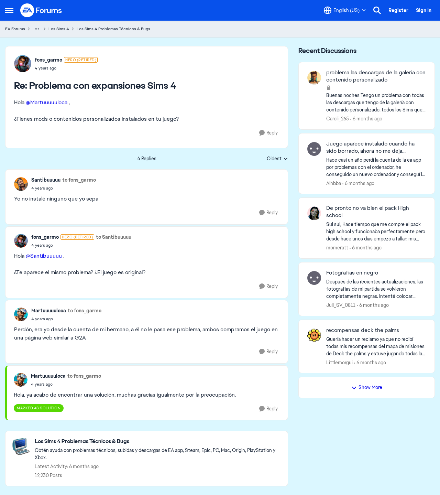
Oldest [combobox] (277, 158)
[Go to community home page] (41, 10)
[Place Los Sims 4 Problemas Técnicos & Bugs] (158, 441)
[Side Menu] (9, 10)
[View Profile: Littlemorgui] (314, 335)
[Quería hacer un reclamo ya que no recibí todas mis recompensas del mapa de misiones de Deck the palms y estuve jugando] (376, 346)
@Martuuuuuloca (46, 102)
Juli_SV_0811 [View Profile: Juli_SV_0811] (340, 305)
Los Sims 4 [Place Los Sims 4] (58, 29)
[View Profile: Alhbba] (314, 149)
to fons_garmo (79, 180)
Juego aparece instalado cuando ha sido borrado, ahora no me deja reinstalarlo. (370, 147)
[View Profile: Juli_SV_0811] (314, 278)
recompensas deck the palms (362, 330)
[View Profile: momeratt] (314, 213)
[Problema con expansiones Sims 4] (66, 68)
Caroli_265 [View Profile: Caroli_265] (337, 119)
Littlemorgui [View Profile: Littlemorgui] (339, 362)
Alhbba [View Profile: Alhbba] (333, 183)
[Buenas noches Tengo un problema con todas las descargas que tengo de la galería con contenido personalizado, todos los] (376, 103)
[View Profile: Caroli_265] (314, 78)
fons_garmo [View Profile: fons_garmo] (48, 60)
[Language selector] (345, 10)
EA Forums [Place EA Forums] (15, 29)
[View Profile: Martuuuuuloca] (21, 314)
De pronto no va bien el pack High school (367, 212)
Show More (366, 387)
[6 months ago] (366, 118)
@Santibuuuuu (44, 255)
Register (398, 10)
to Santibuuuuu (113, 237)
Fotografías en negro (352, 272)
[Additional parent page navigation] (37, 29)
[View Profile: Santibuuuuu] (21, 184)
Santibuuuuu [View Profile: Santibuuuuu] (45, 180)
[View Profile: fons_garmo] (22, 63)
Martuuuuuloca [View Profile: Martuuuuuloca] (48, 311)
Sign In (423, 10)
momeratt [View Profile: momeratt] (337, 248)
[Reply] (268, 133)
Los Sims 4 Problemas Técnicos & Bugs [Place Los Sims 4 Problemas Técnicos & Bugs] (113, 29)
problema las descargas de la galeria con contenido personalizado (376, 76)
